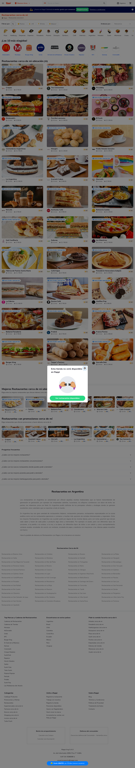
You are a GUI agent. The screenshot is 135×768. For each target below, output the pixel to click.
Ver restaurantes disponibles (67, 398)
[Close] (84, 368)
